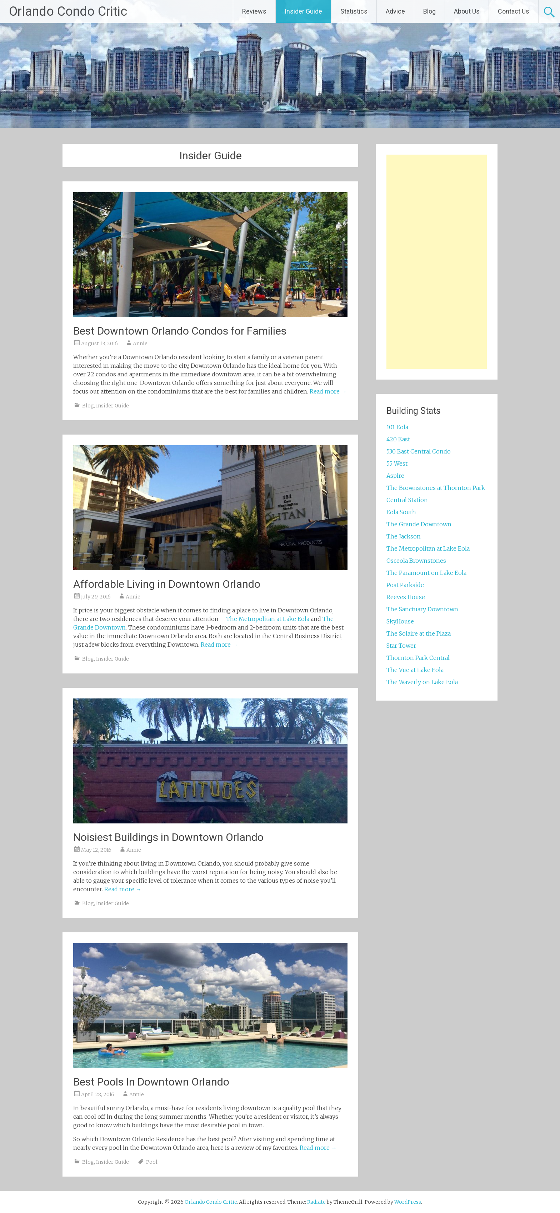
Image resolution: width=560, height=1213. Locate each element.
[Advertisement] (436, 262)
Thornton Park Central (418, 657)
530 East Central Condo (418, 451)
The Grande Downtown (418, 524)
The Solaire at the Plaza (418, 633)
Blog (429, 11)
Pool (152, 1162)
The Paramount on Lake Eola (426, 572)
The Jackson (403, 536)
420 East (398, 439)
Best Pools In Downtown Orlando (151, 1082)
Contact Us (513, 11)
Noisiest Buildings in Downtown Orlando (168, 837)
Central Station (407, 499)
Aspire (395, 475)
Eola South (401, 512)
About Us (467, 11)
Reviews (254, 11)
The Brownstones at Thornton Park (435, 487)
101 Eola (397, 427)
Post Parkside (405, 584)
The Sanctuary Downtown (422, 609)
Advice (395, 11)
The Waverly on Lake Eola (422, 682)
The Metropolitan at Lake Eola (267, 618)
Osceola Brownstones (416, 560)
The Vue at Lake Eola (415, 669)
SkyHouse (400, 621)
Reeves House (405, 597)
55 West (397, 463)
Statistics (354, 11)
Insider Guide (303, 11)
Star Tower (401, 645)
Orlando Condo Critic (68, 11)
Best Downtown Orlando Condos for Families (179, 331)
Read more (328, 391)
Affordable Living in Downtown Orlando (166, 584)
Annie (140, 343)
